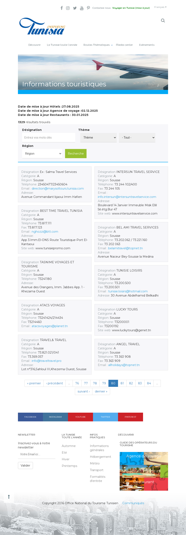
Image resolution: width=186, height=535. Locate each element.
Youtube (80, 413)
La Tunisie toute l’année (62, 41)
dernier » (101, 388)
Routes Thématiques (96, 41)
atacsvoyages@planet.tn (50, 322)
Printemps (69, 462)
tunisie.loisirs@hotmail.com (128, 288)
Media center (124, 41)
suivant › (84, 388)
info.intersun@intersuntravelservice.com (127, 193)
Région (27, 142)
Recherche (76, 150)
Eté (64, 449)
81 (122, 380)
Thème (84, 126)
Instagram (55, 413)
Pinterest (130, 413)
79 (104, 380)
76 (77, 380)
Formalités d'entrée (97, 475)
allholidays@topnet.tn (124, 361)
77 (86, 380)
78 (95, 380)
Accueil (151, 82)
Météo (95, 460)
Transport (96, 467)
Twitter (105, 413)
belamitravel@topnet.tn (125, 245)
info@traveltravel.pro (47, 357)
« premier (34, 380)
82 (131, 380)
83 (140, 380)
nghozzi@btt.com (45, 228)
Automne (69, 442)
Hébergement (100, 453)
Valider (25, 462)
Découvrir (34, 41)
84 (149, 380)
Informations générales (99, 445)
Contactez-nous (89, 8)
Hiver (65, 456)
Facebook (30, 413)
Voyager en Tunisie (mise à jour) (123, 8)
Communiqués (133, 499)
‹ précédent (54, 380)
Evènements (147, 41)
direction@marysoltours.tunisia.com (58, 185)
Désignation (32, 126)
